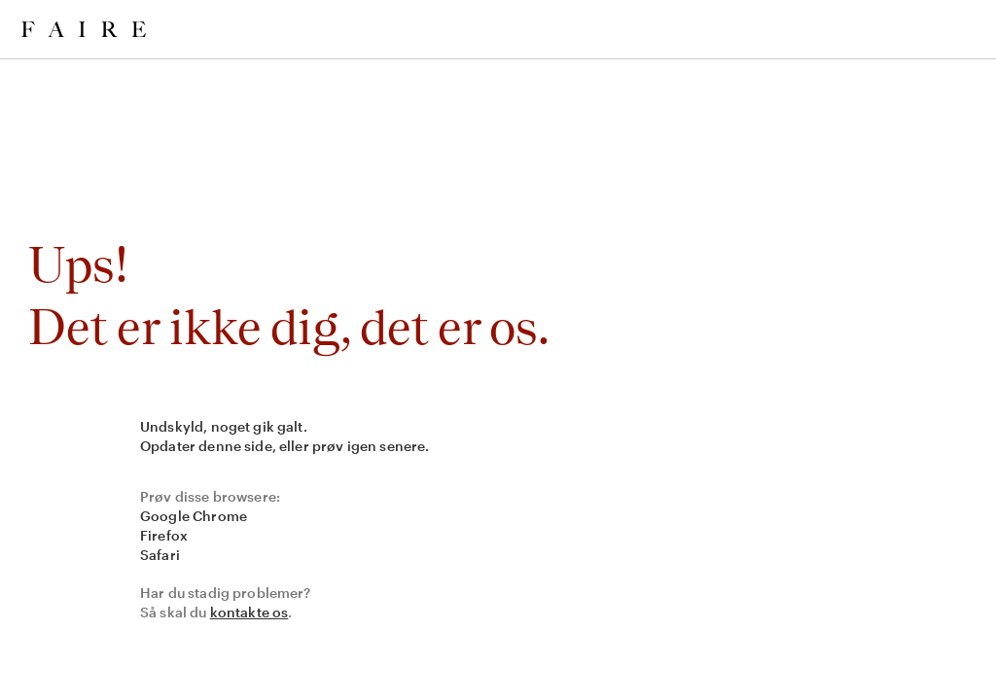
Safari (160, 554)
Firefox (164, 535)
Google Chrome (193, 516)
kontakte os (249, 612)
